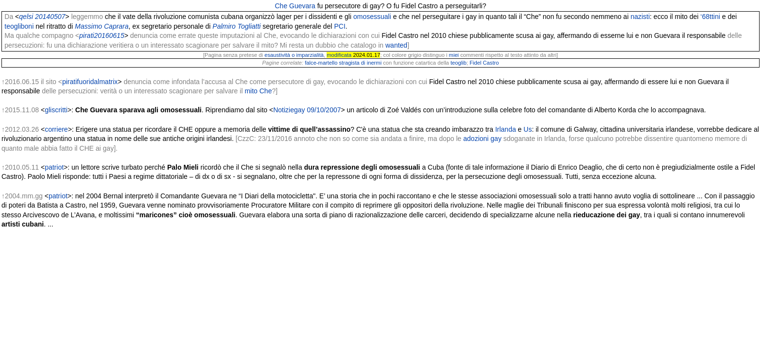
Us (527, 129)
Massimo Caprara (101, 26)
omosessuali (372, 16)
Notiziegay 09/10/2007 (307, 110)
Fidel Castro (484, 63)
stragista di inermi (360, 63)
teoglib (458, 63)
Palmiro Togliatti (236, 26)
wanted (396, 45)
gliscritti (56, 110)
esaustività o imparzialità (294, 55)
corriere (56, 129)
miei (454, 55)
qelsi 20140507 (42, 16)
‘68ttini (710, 16)
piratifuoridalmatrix (90, 82)
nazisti (640, 16)
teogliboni (19, 26)
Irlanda (505, 129)
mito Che (258, 91)
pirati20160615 (101, 35)
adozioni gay (482, 138)
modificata (339, 55)
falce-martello (321, 63)
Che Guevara (295, 6)
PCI (339, 26)
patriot (54, 167)
